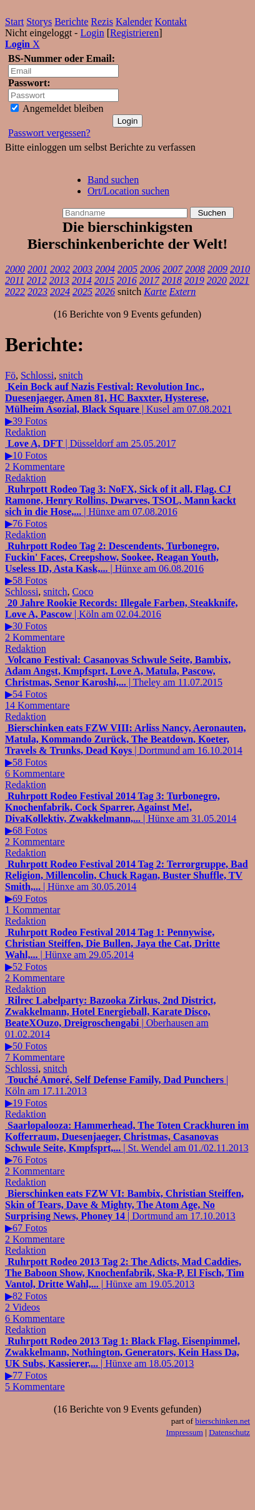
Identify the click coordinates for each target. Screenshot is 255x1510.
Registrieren (134, 33)
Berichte (71, 21)
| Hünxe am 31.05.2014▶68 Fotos (120, 819)
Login (92, 33)
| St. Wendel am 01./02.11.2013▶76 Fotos (127, 1148)
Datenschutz (229, 1432)
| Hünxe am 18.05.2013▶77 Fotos (122, 1364)
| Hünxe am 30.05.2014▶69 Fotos (126, 887)
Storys (39, 21)
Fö (10, 375)
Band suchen (113, 179)
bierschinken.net (222, 1421)
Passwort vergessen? (49, 133)
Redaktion (25, 432)
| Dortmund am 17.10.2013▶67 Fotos (124, 1216)
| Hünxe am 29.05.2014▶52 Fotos (112, 955)
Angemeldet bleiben (57, 108)
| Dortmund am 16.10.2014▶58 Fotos (125, 750)
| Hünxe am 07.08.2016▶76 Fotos (120, 506)
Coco (83, 591)
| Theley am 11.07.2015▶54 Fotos (118, 682)
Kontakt (171, 21)
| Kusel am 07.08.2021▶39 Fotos (118, 403)
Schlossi (37, 375)
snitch (70, 375)
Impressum (184, 1432)
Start (14, 21)
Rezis (102, 21)
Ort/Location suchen (128, 191)
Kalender (134, 21)
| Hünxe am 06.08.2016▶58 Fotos (112, 563)
